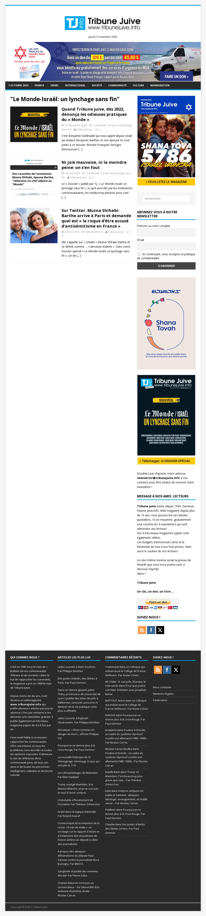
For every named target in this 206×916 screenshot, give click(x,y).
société (97, 85)
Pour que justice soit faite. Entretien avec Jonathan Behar (125, 690)
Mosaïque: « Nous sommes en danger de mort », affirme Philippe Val (78, 734)
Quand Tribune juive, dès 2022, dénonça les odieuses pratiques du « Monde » (94, 114)
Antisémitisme (94, 232)
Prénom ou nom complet (153, 226)
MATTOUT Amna (115, 700)
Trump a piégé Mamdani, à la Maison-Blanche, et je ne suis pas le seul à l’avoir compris (78, 789)
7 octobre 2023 (18, 85)
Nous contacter (162, 687)
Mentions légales (163, 693)
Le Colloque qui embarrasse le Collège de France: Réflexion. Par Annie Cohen (125, 671)
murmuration (160, 85)
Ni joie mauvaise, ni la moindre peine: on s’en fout (94, 165)
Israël (54, 85)
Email (140, 240)
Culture (138, 85)
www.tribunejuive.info (25, 704)
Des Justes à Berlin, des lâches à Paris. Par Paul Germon (125, 828)
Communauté (117, 85)
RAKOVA (110, 715)
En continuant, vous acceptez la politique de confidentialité (166, 256)
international (75, 85)
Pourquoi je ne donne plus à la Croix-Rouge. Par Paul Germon (125, 719)
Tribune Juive (85, 129)
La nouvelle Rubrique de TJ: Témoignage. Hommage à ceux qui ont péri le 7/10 (79, 761)
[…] (80, 149)
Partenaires (160, 700)
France (39, 85)
